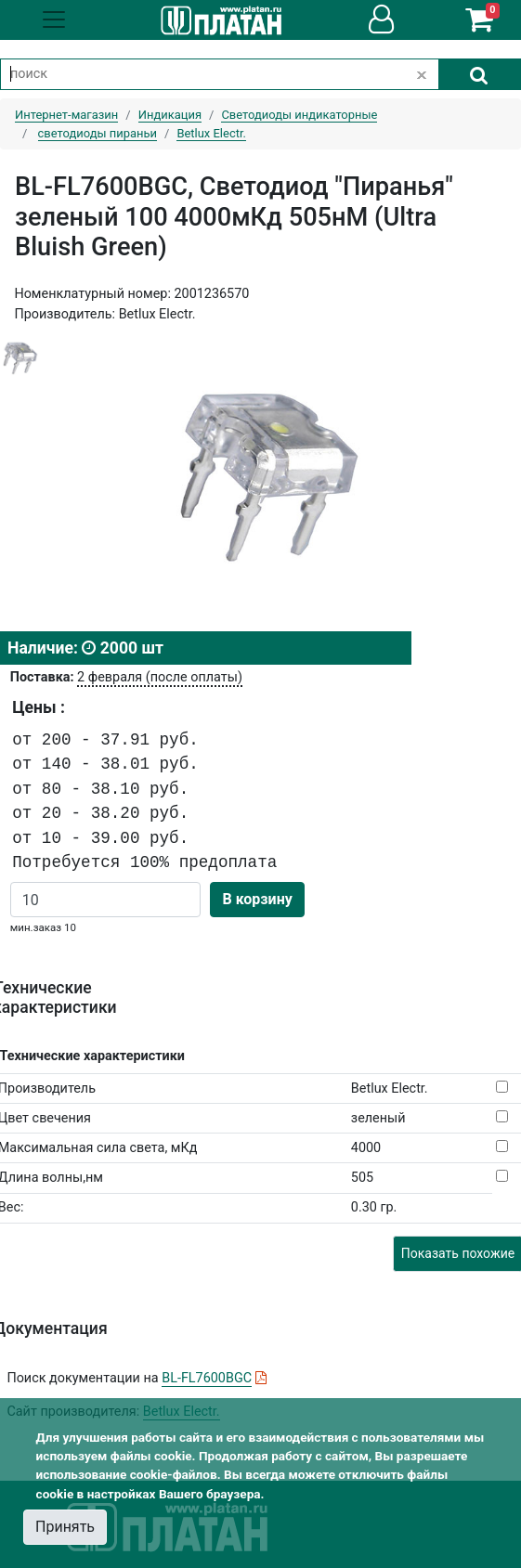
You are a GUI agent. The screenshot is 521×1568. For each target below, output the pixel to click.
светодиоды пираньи (97, 133)
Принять (65, 1527)
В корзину (257, 899)
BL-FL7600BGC (207, 1378)
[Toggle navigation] (54, 19)
